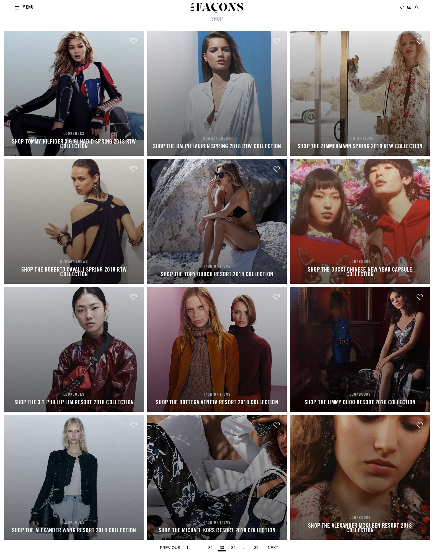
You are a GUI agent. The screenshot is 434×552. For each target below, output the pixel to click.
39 (257, 546)
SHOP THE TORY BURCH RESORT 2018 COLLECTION (217, 275)
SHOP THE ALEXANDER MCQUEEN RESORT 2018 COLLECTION (360, 528)
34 (234, 546)
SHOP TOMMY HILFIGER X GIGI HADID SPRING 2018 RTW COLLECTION (74, 144)
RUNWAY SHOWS (217, 139)
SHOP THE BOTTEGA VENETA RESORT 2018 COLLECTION (217, 403)
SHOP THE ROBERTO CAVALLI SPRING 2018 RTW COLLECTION (74, 272)
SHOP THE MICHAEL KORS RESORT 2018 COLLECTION (217, 531)
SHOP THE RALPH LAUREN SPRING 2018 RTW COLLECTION (217, 147)
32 (211, 546)
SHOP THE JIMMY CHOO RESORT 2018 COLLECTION (360, 403)
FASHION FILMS (360, 139)
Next (273, 547)
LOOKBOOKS (73, 134)
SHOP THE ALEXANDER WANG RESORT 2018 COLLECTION (74, 531)
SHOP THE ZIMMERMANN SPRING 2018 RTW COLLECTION (360, 147)
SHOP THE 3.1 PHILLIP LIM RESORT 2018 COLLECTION (74, 403)
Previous (170, 547)
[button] (417, 7)
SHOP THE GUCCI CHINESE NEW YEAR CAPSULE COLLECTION (360, 272)
